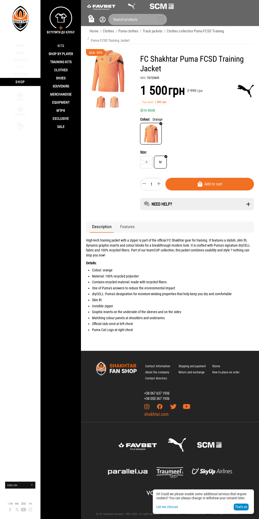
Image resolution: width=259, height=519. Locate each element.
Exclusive (61, 119)
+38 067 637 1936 (156, 390)
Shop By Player (61, 54)
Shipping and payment (192, 362)
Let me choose (166, 507)
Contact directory (156, 375)
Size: (143, 149)
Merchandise (61, 94)
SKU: (143, 74)
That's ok (241, 507)
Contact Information (157, 362)
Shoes (61, 78)
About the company (157, 369)
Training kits (61, 62)
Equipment (61, 102)
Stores (216, 362)
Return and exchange (192, 369)
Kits (60, 46)
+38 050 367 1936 (156, 395)
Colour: (145, 116)
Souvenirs (61, 86)
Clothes (61, 70)
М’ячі (60, 111)
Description (99, 223)
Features (119, 223)
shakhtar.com (156, 410)
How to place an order (226, 369)
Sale (60, 127)
